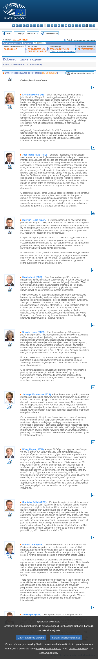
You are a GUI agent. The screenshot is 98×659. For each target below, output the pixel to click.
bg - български (13, 25)
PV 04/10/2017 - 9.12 (60, 49)
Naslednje (31, 33)
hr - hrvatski (48, 25)
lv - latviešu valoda (55, 25)
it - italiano (52, 25)
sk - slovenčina (83, 25)
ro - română (80, 25)
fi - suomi (90, 25)
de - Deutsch (27, 25)
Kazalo (8, 33)
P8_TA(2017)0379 (86, 49)
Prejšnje (20, 33)
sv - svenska (93, 25)
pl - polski (73, 25)
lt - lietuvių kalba (59, 25)
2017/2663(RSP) (20, 40)
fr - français (41, 25)
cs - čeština (20, 25)
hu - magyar (62, 25)
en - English (38, 25)
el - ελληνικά (34, 25)
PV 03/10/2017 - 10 (36, 49)
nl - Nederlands (69, 25)
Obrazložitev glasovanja (62, 51)
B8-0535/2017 (10, 49)
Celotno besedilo (51, 33)
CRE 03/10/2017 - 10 (37, 51)
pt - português (76, 25)
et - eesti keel (31, 25)
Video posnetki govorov (82, 73)
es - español (17, 25)
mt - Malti (66, 25)
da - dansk (24, 25)
